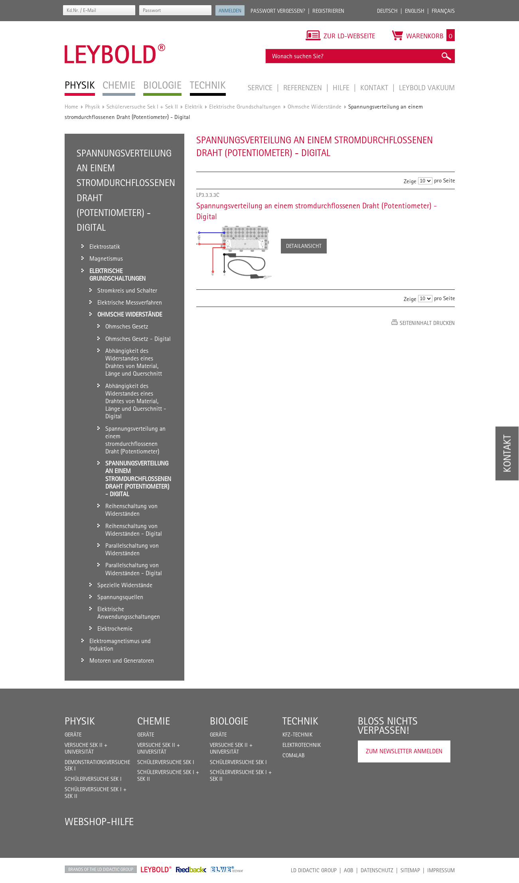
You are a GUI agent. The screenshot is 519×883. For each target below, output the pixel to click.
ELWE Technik (227, 869)
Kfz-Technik (297, 734)
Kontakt (375, 87)
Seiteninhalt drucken (427, 323)
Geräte (73, 734)
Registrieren (328, 11)
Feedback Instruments (191, 869)
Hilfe (342, 87)
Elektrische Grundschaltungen (245, 106)
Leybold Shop (156, 869)
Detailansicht (304, 246)
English (414, 11)
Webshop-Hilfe (99, 822)
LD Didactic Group (314, 870)
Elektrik (193, 106)
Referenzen (303, 87)
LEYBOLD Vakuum (427, 87)
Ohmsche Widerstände (314, 106)
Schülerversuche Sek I (93, 779)
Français (443, 11)
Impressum (441, 870)
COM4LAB (293, 755)
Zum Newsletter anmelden (404, 751)
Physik (92, 106)
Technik (300, 721)
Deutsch (387, 11)
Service (261, 87)
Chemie (153, 721)
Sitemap (410, 870)
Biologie (229, 721)
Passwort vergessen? (278, 11)
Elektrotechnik (301, 745)
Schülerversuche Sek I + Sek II (142, 106)
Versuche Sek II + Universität (86, 748)
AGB (348, 870)
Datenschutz (377, 870)
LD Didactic (101, 869)
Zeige (410, 181)
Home (71, 106)
